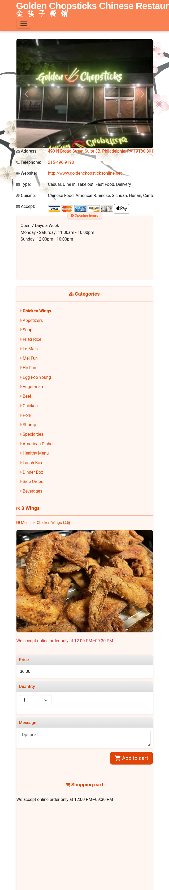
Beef (27, 396)
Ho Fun (29, 367)
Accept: (25, 206)
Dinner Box (33, 472)
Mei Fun (30, 358)
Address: (27, 151)
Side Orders (33, 481)
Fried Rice (32, 339)
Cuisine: (26, 195)
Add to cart (131, 758)
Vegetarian (33, 386)
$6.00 (25, 671)
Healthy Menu (36, 453)
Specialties (33, 434)
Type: (23, 184)
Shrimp (29, 424)
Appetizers (33, 320)
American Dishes (38, 443)
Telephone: (28, 162)
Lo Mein (30, 348)
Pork (27, 415)
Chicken (30, 405)
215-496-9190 (61, 162)
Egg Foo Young (37, 377)
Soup (27, 329)
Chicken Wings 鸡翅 (53, 522)
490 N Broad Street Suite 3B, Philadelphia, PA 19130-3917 (102, 151)
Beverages (32, 491)
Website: (26, 173)
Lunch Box (32, 462)
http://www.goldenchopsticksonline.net (85, 173)
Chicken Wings (37, 310)
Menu (23, 522)
